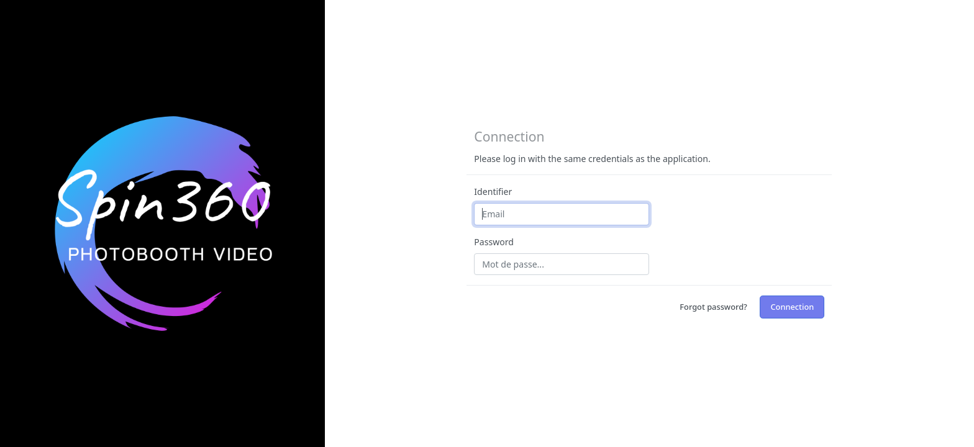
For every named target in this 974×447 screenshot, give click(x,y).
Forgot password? (713, 306)
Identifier (493, 191)
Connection (792, 306)
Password (494, 242)
